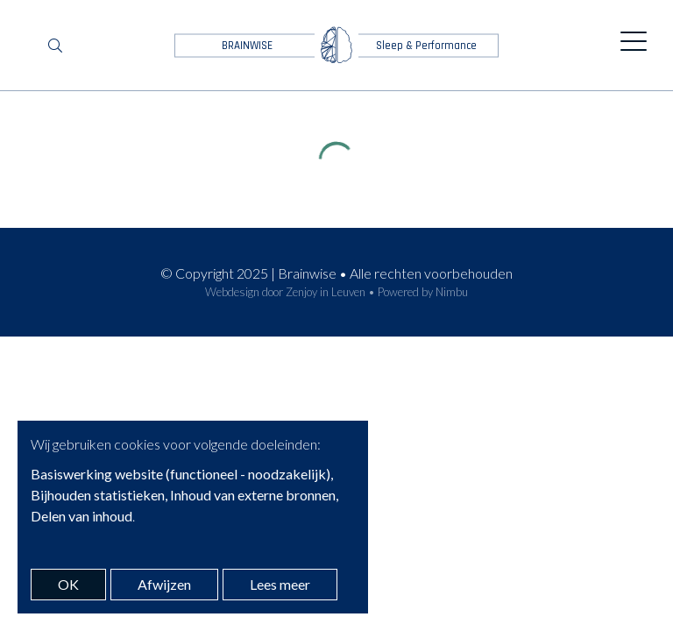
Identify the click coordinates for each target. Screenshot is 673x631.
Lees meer (280, 584)
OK (68, 584)
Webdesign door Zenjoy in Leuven (285, 292)
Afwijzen (164, 584)
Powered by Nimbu (423, 292)
